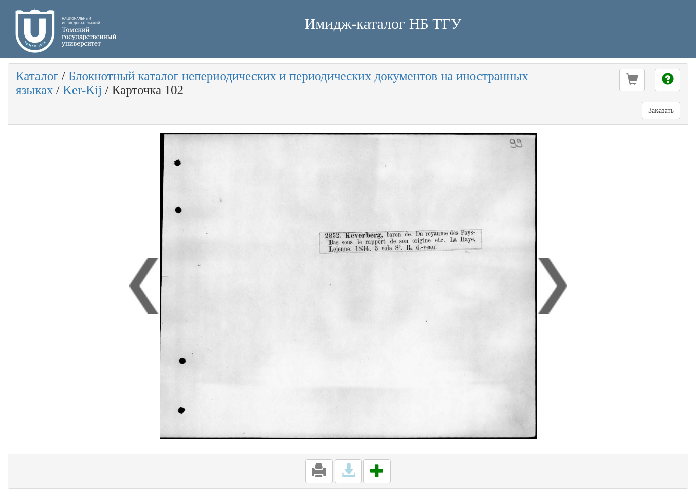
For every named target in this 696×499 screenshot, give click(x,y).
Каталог (37, 76)
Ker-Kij (82, 90)
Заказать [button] (661, 110)
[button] (632, 80)
